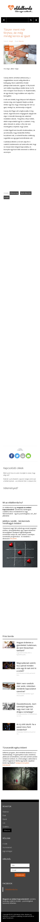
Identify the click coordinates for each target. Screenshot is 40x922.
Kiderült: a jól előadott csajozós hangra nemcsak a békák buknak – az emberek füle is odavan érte (19, 480)
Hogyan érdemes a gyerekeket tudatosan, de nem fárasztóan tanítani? (27, 646)
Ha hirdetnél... (8, 847)
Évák (4, 815)
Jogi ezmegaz (7, 851)
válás (7, 197)
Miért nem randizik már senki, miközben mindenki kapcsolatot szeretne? (26, 687)
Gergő (11, 41)
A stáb (5, 844)
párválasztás (26, 193)
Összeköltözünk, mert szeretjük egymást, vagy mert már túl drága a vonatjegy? (26, 708)
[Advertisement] (20, 260)
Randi (5, 819)
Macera (21, 41)
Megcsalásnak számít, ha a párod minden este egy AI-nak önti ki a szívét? (26, 667)
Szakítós (6, 827)
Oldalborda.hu (11, 889)
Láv (4, 823)
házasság (14, 193)
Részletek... (14, 539)
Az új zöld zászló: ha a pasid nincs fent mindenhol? (26, 727)
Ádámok (6, 812)
